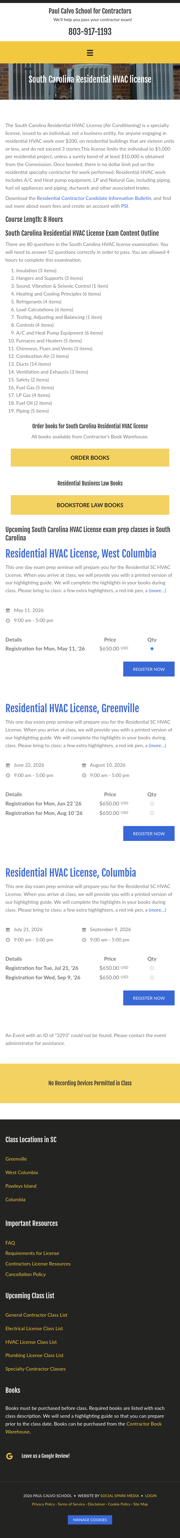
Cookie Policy (119, 1504)
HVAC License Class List (31, 1342)
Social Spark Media (119, 1495)
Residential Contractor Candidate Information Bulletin (94, 198)
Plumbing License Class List (34, 1355)
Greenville (16, 1159)
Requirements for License (32, 1253)
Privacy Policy (43, 1504)
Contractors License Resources (38, 1264)
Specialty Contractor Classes (35, 1369)
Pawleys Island (20, 1186)
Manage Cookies (90, 1519)
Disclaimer (96, 1504)
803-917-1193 (90, 32)
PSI (124, 206)
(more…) (157, 590)
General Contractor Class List (36, 1315)
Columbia (15, 1199)
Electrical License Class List (34, 1328)
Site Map (140, 1504)
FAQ (10, 1243)
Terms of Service (71, 1504)
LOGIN (151, 1495)
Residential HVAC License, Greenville (72, 708)
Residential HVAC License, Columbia (70, 873)
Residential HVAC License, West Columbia (80, 554)
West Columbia (21, 1172)
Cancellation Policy (25, 1274)
